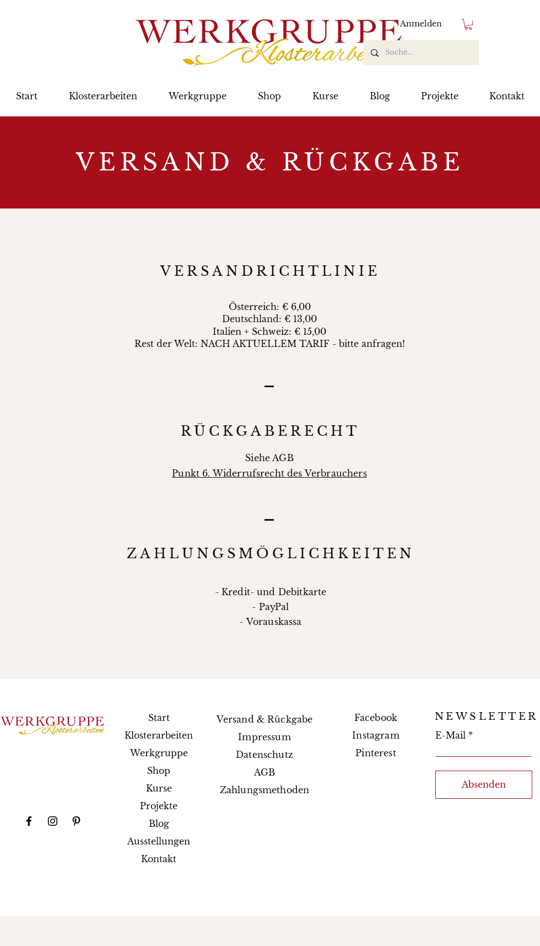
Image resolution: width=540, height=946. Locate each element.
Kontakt (158, 858)
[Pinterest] (76, 821)
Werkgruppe (159, 752)
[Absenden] (483, 785)
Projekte (158, 805)
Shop (158, 770)
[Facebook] (29, 821)
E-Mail (450, 735)
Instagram (375, 735)
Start (159, 717)
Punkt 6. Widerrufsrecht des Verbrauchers (269, 473)
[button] (468, 24)
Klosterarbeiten (159, 735)
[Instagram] (52, 821)
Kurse (159, 788)
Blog (159, 823)
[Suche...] (420, 52)
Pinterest (375, 752)
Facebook (375, 717)
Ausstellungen (158, 841)
